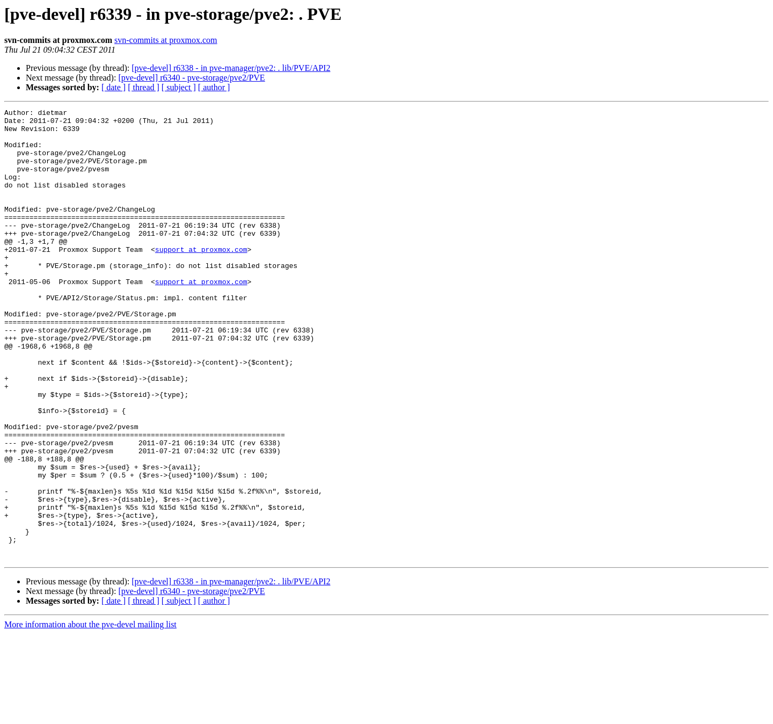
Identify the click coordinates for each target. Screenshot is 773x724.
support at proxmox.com (201, 278)
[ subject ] (179, 87)
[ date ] (113, 87)
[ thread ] (143, 87)
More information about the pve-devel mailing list (90, 714)
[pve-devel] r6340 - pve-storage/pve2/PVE (191, 77)
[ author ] (214, 87)
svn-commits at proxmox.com (165, 40)
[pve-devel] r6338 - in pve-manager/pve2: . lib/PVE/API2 (231, 68)
